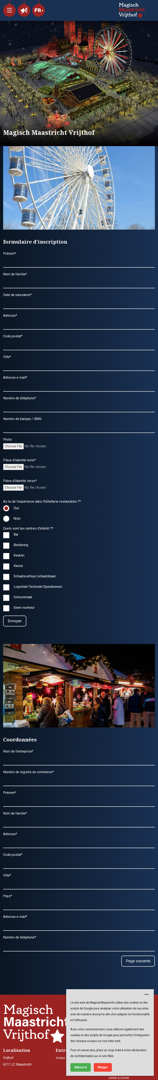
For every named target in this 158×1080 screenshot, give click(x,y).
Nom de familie (15, 274)
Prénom (9, 253)
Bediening (21, 545)
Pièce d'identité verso (20, 481)
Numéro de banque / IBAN (22, 419)
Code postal (12, 336)
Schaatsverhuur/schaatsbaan (35, 576)
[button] (9, 8)
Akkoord (81, 1067)
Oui (16, 508)
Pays (7, 896)
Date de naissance (17, 295)
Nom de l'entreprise (18, 751)
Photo (7, 439)
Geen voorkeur (24, 608)
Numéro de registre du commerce (28, 772)
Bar (16, 534)
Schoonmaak (23, 597)
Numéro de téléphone (19, 398)
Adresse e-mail (15, 377)
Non (17, 518)
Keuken (19, 555)
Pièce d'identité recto (19, 460)
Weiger (103, 1067)
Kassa (18, 566)
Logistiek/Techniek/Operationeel (38, 587)
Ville (7, 357)
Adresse (10, 315)
